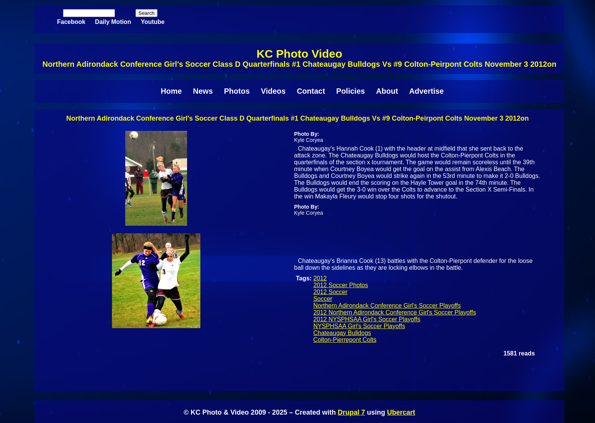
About (387, 91)
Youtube (153, 22)
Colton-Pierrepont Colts (344, 340)
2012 (320, 278)
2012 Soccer (330, 292)
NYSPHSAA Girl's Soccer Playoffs (359, 326)
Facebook (71, 22)
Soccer (322, 299)
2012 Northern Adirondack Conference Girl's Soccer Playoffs (394, 312)
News (203, 91)
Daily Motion (113, 22)
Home (171, 91)
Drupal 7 (351, 412)
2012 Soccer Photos (340, 285)
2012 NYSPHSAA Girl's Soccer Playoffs (366, 319)
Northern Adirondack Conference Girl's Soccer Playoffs (387, 305)
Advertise (426, 91)
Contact (311, 91)
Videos (273, 91)
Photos (237, 91)
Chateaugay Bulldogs (342, 333)
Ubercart (401, 412)
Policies (350, 91)
